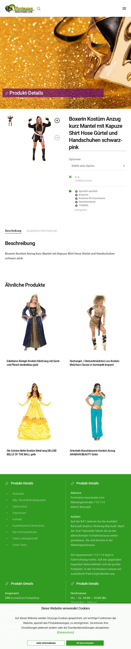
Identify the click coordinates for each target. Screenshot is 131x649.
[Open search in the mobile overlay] (38, 8)
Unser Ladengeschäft (21, 544)
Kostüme (83, 194)
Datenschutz (16, 512)
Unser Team (16, 551)
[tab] (10, 231)
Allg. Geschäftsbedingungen (25, 506)
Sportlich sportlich (88, 191)
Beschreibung (13, 230)
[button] (124, 8)
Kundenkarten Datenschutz (24, 531)
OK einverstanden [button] (85, 643)
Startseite (14, 499)
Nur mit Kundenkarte (21, 538)
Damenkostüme (87, 201)
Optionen (75, 159)
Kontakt (13, 525)
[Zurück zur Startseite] (20, 8)
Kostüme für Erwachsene (92, 198)
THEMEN (83, 205)
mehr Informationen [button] (46, 643)
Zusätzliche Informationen (41, 230)
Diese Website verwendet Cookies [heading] (65, 608)
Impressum (15, 519)
